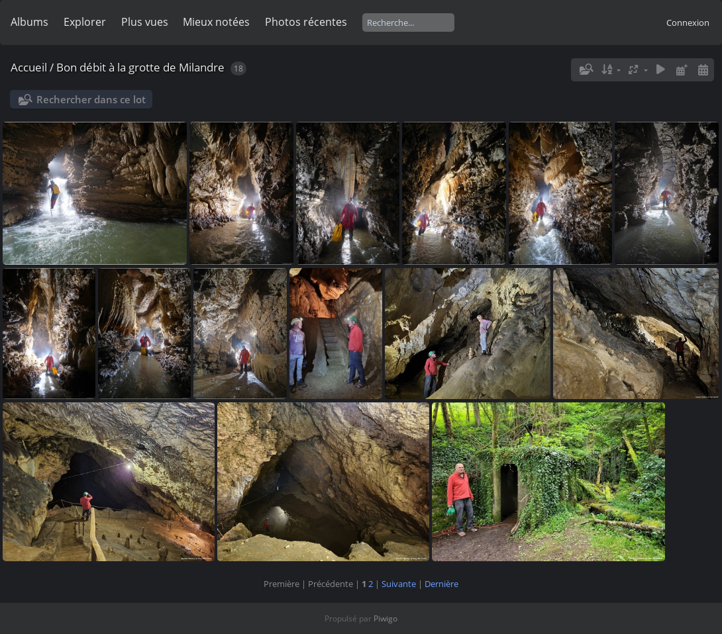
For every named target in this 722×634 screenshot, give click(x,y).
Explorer (85, 22)
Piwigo (385, 618)
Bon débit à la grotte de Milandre (140, 67)
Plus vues (144, 22)
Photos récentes (306, 22)
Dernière (441, 584)
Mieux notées (216, 22)
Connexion (687, 22)
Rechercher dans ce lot (91, 99)
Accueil (29, 67)
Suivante (399, 584)
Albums (29, 22)
